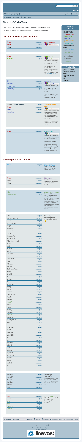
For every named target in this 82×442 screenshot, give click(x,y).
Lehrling (9, 289)
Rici (8, 337)
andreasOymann (12, 218)
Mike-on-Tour (11, 86)
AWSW (9, 221)
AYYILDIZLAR (11, 223)
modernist (10, 312)
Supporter (67, 38)
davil (8, 246)
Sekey (9, 348)
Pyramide (10, 332)
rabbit (8, 387)
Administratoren (69, 34)
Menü (74, 10)
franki (8, 261)
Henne (9, 271)
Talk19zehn (10, 355)
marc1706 (10, 302)
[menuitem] (16, 14)
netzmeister (10, 317)
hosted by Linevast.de (41, 433)
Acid (8, 216)
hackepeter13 (11, 194)
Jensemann (10, 284)
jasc (8, 282)
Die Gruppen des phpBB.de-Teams (68, 31)
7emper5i (10, 374)
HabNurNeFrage (12, 269)
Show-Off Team (69, 49)
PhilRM (9, 330)
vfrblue (9, 360)
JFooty (9, 287)
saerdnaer (10, 343)
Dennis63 (10, 249)
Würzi (8, 365)
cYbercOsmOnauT (13, 241)
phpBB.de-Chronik (69, 70)
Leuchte (9, 292)
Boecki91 (10, 228)
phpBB (35, 424)
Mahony (9, 299)
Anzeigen (39, 42)
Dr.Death (9, 58)
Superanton (10, 353)
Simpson (9, 350)
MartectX (10, 384)
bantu (8, 396)
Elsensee (10, 254)
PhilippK (9, 47)
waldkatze (10, 363)
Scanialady (10, 89)
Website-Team (69, 44)
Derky (9, 401)
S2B (8, 340)
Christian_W (11, 236)
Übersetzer (68, 51)
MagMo (9, 297)
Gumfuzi (9, 266)
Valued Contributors (70, 53)
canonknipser (11, 231)
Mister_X (9, 310)
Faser (8, 256)
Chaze (9, 233)
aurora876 (10, 377)
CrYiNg (9, 165)
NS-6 (8, 322)
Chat (65, 78)
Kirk (8, 81)
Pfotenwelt (10, 327)
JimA (8, 404)
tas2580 (9, 358)
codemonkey (11, 238)
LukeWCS (10, 83)
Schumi (9, 345)
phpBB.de (48, 426)
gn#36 (9, 180)
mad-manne (11, 294)
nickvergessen (11, 320)
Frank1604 (10, 259)
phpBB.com (68, 62)
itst (8, 276)
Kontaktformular (51, 73)
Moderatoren (68, 36)
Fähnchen (10, 264)
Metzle (9, 307)
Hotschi (9, 274)
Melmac (9, 304)
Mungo (9, 44)
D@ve (9, 243)
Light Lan (10, 382)
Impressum (67, 80)
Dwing (9, 251)
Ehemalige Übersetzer (67, 59)
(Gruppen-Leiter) (24, 104)
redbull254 (10, 335)
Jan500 (9, 279)
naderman (10, 315)
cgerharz (9, 379)
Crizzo (9, 42)
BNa (8, 192)
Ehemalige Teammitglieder (68, 55)
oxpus (9, 325)
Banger (9, 226)
